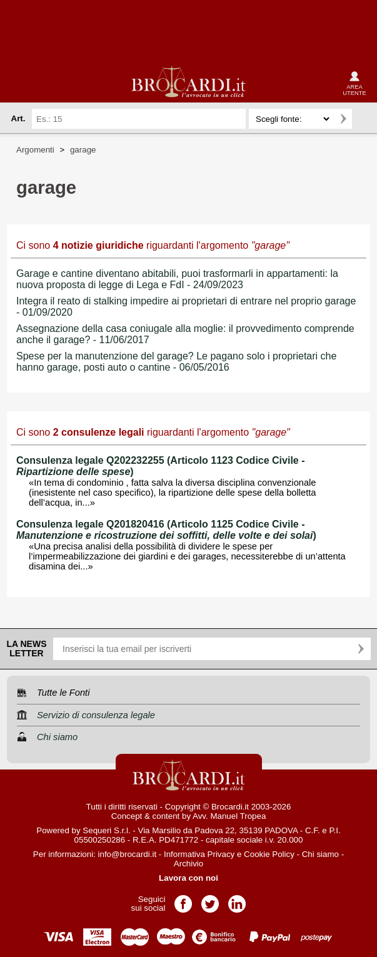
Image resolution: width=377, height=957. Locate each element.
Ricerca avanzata (364, 119)
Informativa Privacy (199, 854)
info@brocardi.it (127, 854)
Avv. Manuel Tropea (229, 816)
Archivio (188, 863)
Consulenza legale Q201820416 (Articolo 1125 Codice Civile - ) (166, 530)
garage (83, 149)
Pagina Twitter (210, 899)
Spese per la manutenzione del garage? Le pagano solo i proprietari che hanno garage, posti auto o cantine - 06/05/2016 (176, 362)
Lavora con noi (188, 878)
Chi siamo (320, 854)
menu (20, 83)
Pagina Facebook (183, 899)
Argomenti (35, 149)
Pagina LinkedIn (237, 899)
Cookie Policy (269, 854)
